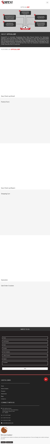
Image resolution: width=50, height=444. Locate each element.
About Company (4, 388)
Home (2, 386)
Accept (3, 442)
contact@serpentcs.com (8, 423)
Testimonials (4, 393)
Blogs (2, 396)
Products (3, 391)
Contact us (3, 398)
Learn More (9, 442)
